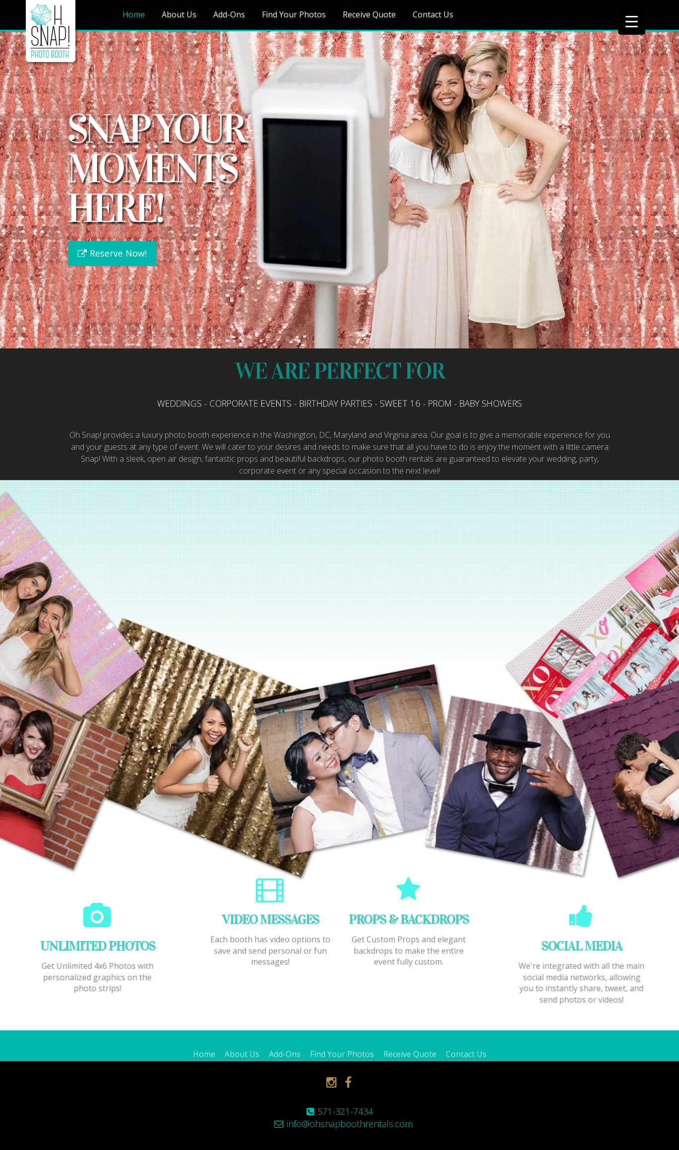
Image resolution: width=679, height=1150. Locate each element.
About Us (179, 15)
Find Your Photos (294, 15)
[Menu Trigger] (631, 21)
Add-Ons (229, 15)
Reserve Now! (116, 253)
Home (134, 15)
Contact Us (433, 15)
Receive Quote (369, 15)
